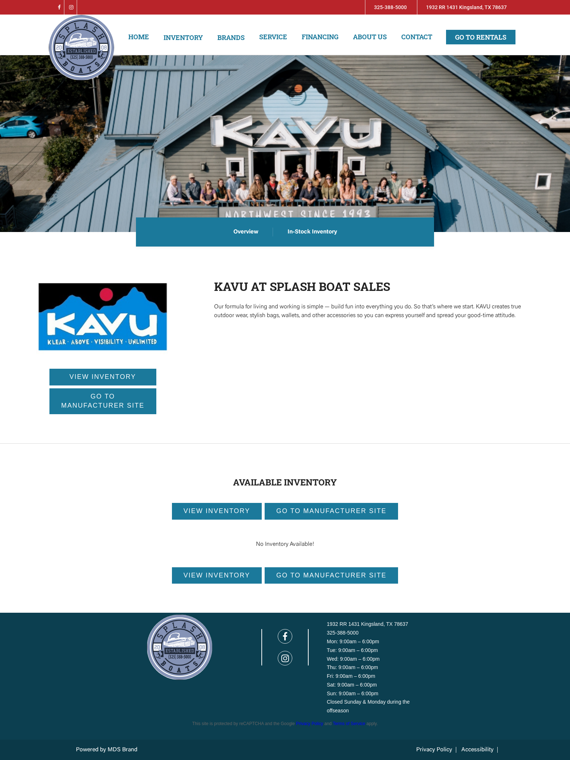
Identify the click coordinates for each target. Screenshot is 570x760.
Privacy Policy (309, 723)
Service (273, 36)
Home (138, 36)
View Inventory (217, 511)
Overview (245, 232)
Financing (320, 36)
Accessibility (477, 750)
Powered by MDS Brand (106, 750)
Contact (416, 36)
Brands (231, 37)
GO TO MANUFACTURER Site (331, 511)
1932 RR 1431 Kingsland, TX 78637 (466, 7)
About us (370, 36)
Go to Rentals (480, 37)
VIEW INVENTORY (102, 376)
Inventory (183, 37)
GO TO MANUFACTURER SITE (102, 401)
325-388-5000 (390, 7)
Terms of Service (349, 723)
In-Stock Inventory (312, 232)
